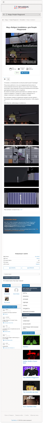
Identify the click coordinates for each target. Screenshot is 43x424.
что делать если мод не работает (10, 312)
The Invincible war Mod (30, 392)
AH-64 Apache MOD (8, 340)
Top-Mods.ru (14, 420)
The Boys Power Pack (9, 322)
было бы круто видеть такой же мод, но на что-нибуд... (11, 338)
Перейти (37, 264)
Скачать (12, 267)
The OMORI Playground (31, 377)
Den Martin (37, 256)
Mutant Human (7, 331)
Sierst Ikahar (16, 293)
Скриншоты (8, 79)
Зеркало (30, 267)
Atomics (6, 314)
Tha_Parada (7, 302)
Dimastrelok (7, 293)
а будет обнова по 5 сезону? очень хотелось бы (10, 321)
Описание (4, 79)
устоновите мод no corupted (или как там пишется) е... (11, 329)
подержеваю (5, 346)
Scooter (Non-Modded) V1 (10, 347)
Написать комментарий (12, 277)
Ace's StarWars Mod (29, 406)
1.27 (21, 209)
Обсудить (25, 72)
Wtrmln (38, 258)
